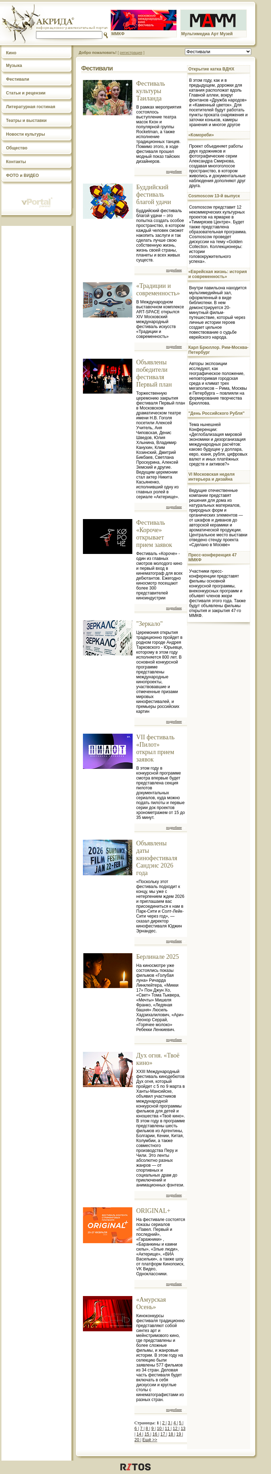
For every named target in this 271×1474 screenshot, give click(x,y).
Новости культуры (25, 134)
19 (179, 1434)
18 (171, 1434)
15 (147, 1434)
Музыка (14, 65)
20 (137, 1439)
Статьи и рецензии (26, 93)
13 (183, 1428)
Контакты (16, 161)
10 (160, 1428)
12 (176, 1428)
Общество (17, 148)
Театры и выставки (26, 120)
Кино (11, 52)
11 (168, 1428)
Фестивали (17, 79)
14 (140, 1434)
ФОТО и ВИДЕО (22, 175)
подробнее (174, 171)
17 (164, 1434)
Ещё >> (150, 1439)
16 (155, 1434)
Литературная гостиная (30, 106)
